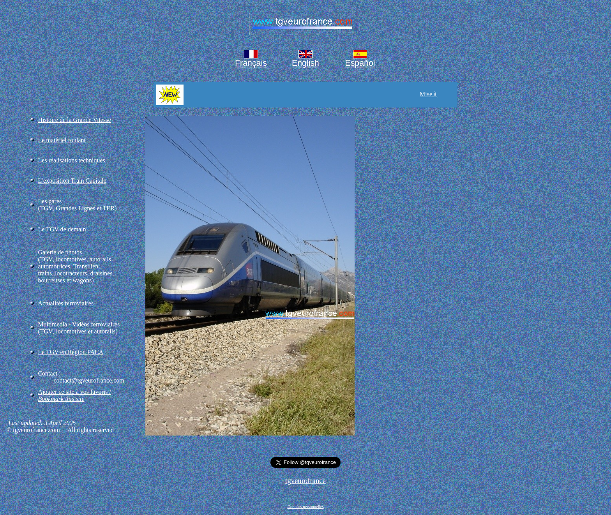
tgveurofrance (305, 480)
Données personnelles (305, 506)
